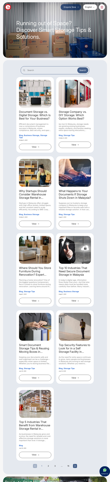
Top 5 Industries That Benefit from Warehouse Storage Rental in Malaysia (34, 425)
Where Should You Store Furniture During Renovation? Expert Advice (35, 271)
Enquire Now (71, 7)
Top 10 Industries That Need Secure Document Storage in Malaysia (74, 271)
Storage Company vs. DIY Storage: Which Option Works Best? (73, 115)
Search (82, 70)
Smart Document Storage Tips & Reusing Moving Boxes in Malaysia (34, 348)
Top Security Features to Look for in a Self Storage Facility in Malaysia (74, 348)
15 (68, 466)
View (35, 147)
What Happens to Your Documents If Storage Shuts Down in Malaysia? (75, 194)
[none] (90, 7)
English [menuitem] (88, 7)
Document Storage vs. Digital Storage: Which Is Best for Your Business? (35, 115)
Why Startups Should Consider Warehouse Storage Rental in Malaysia (33, 194)
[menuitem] (90, 7)
